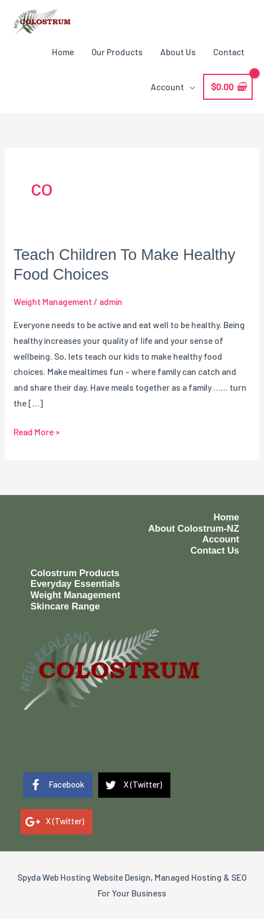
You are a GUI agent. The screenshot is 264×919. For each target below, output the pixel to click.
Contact (228, 51)
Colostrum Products (75, 573)
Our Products (117, 51)
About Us (178, 51)
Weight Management (53, 301)
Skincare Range (65, 606)
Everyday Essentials (75, 583)
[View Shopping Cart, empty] (228, 87)
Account (167, 86)
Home (63, 51)
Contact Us (214, 550)
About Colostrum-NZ (193, 528)
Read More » (37, 432)
